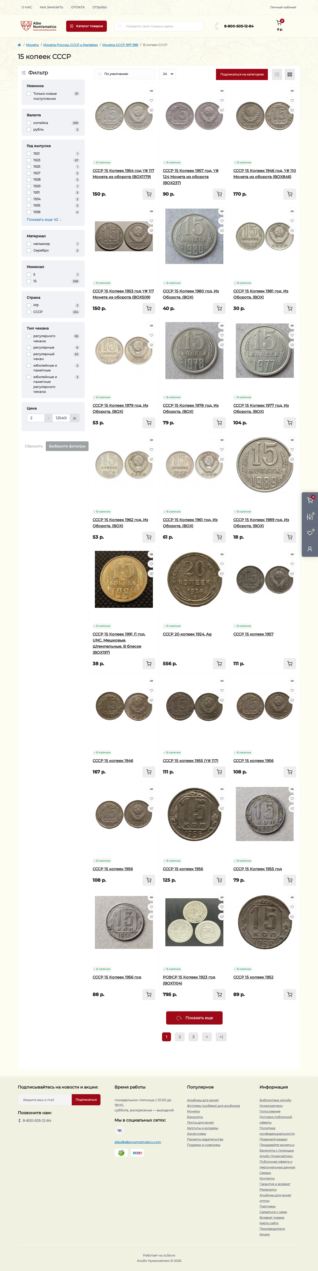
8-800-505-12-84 (239, 26)
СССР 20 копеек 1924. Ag (187, 634)
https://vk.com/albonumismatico (119, 1130)
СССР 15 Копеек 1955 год (257, 868)
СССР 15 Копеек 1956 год (117, 977)
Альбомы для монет (203, 1100)
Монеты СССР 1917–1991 (120, 45)
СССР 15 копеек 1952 (253, 977)
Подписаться (86, 1100)
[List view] (277, 74)
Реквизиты (268, 1189)
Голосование (269, 1111)
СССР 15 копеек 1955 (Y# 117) (190, 760)
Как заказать (51, 7)
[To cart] (148, 194)
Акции (264, 1234)
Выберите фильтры (67, 446)
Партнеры (267, 1206)
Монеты (32, 45)
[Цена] (36, 418)
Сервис (265, 1173)
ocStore (169, 1255)
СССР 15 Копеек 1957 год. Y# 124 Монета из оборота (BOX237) (191, 176)
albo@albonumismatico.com (137, 1142)
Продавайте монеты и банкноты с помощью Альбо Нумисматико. (276, 1150)
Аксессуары (196, 1134)
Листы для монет (200, 1122)
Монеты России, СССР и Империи (70, 45)
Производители (272, 1229)
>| (221, 1036)
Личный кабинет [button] (283, 7)
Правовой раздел (273, 1139)
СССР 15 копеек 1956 (253, 760)
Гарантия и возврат (274, 1184)
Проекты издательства (205, 1139)
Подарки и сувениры (203, 1145)
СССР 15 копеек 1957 (253, 634)
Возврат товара (271, 1217)
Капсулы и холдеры (202, 1128)
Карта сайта (268, 1223)
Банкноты (195, 1117)
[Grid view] (290, 74)
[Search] (120, 26)
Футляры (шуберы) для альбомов (213, 1106)
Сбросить (34, 446)
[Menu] (86, 26)
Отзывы (99, 7)
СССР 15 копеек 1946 (113, 760)
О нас (27, 7)
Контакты (266, 1178)
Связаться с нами (273, 1212)
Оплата (78, 7)
